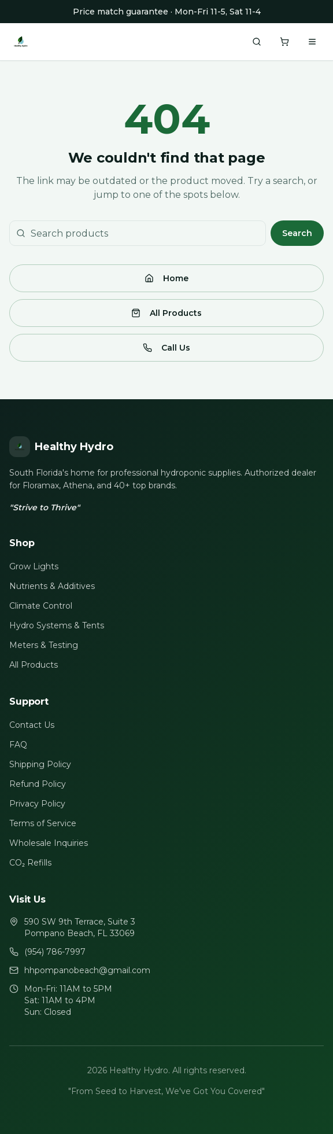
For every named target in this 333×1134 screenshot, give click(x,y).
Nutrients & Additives (52, 586)
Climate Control (40, 606)
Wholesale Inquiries (48, 843)
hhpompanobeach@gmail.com (87, 970)
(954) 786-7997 (55, 952)
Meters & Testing (43, 645)
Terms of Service (42, 823)
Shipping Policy (40, 764)
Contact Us (31, 725)
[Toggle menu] (312, 41)
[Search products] (256, 41)
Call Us (166, 348)
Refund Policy (37, 784)
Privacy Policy (37, 803)
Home (166, 278)
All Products (166, 313)
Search (297, 233)
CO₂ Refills (30, 862)
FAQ (18, 744)
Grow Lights (33, 566)
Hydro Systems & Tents (56, 625)
